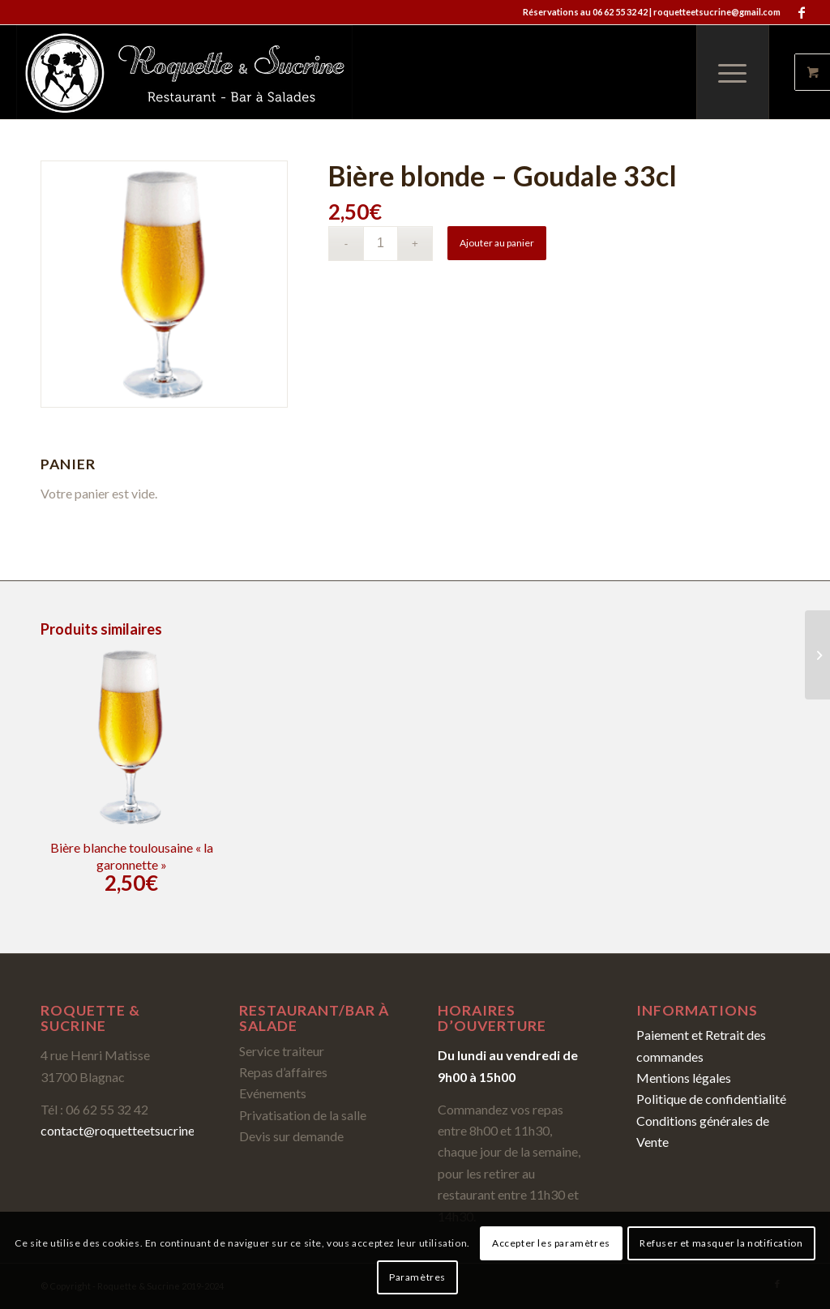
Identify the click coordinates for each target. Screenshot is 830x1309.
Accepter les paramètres (551, 1243)
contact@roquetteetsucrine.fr (124, 1130)
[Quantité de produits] (380, 243)
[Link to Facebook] (801, 12)
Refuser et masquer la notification (721, 1243)
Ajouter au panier (497, 243)
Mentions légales (683, 1077)
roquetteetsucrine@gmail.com (717, 11)
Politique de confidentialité (711, 1098)
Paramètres (417, 1277)
